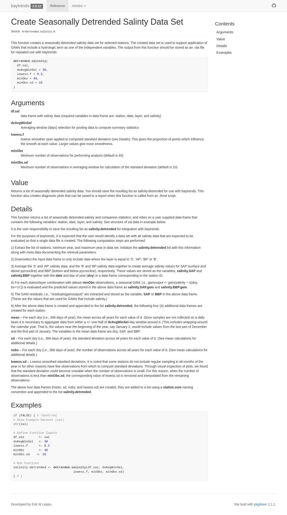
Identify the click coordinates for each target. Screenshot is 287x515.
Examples (224, 52)
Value (221, 39)
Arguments (225, 32)
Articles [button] (79, 6)
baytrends (20, 5)
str (16, 424)
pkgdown (260, 504)
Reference (57, 6)
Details (222, 46)
